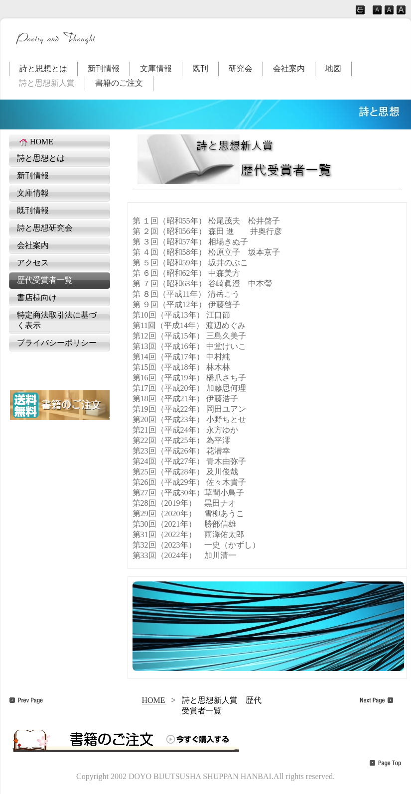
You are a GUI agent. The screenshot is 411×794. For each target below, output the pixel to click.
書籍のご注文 (119, 83)
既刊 (200, 68)
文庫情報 (156, 68)
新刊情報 (104, 68)
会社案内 (289, 68)
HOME (35, 141)
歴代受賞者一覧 (45, 280)
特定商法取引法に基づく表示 (57, 320)
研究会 (241, 68)
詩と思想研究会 (45, 228)
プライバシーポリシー (57, 343)
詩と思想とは (43, 68)
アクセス (33, 262)
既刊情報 (33, 210)
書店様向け (37, 297)
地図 (333, 68)
